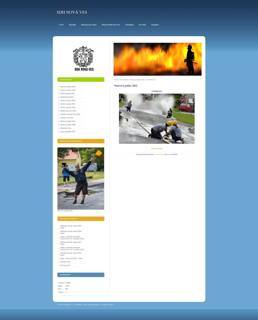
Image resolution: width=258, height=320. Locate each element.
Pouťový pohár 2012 (67, 121)
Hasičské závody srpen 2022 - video (71, 254)
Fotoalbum (124, 80)
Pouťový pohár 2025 (67, 87)
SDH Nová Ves (72, 12)
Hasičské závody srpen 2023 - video (71, 243)
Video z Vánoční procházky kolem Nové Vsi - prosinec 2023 (72, 238)
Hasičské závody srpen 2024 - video (71, 232)
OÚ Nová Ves (65, 262)
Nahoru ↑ (111, 305)
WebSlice (78, 305)
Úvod (116, 80)
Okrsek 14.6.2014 (66, 118)
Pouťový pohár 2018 (67, 107)
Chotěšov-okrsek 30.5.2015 (70, 114)
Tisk (85, 305)
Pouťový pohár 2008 (67, 125)
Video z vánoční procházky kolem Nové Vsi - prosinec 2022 (72, 248)
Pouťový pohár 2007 (67, 131)
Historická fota (65, 128)
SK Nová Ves (65, 265)
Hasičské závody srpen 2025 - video (71, 227)
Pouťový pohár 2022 (137, 80)
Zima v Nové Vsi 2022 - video (71, 258)
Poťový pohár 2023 (67, 93)
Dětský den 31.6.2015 (68, 111)
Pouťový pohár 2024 (67, 90)
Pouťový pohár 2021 (67, 104)
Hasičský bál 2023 (67, 97)
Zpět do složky (156, 148)
